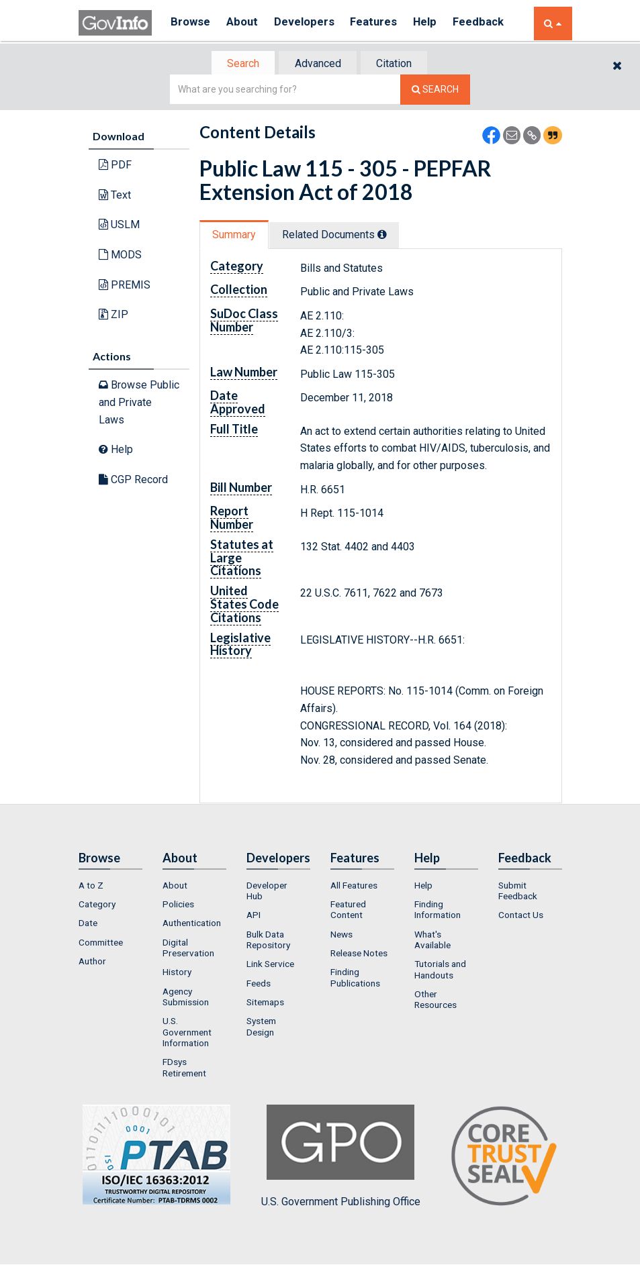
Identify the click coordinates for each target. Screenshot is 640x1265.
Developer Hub (266, 892)
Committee (101, 943)
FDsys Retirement (184, 1068)
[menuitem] (110, 886)
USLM (119, 225)
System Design (261, 1027)
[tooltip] (387, 235)
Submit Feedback (517, 892)
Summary (235, 236)
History (177, 973)
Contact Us (520, 916)
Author (92, 962)
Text (115, 196)
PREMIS (124, 285)
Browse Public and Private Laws (139, 403)
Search (240, 64)
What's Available (432, 941)
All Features (353, 886)
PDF (115, 166)
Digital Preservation (188, 949)
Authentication (192, 924)
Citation (398, 64)
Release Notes (358, 954)
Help (439, 23)
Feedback (495, 23)
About (246, 23)
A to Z (91, 886)
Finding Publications (355, 978)
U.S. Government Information (187, 1033)
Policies (178, 905)
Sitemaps (265, 1003)
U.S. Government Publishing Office (340, 1157)
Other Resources (435, 1000)
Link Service (270, 965)
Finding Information (437, 910)
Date (88, 924)
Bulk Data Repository (268, 941)
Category (97, 905)
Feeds (258, 984)
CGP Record (133, 480)
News (341, 935)
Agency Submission (186, 998)
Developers (311, 23)
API (253, 916)
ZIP (113, 315)
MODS (120, 256)
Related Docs (339, 236)
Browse (191, 23)
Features (384, 23)
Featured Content (348, 910)
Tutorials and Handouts (440, 970)
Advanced (318, 64)
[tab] (240, 64)
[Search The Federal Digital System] (435, 91)
